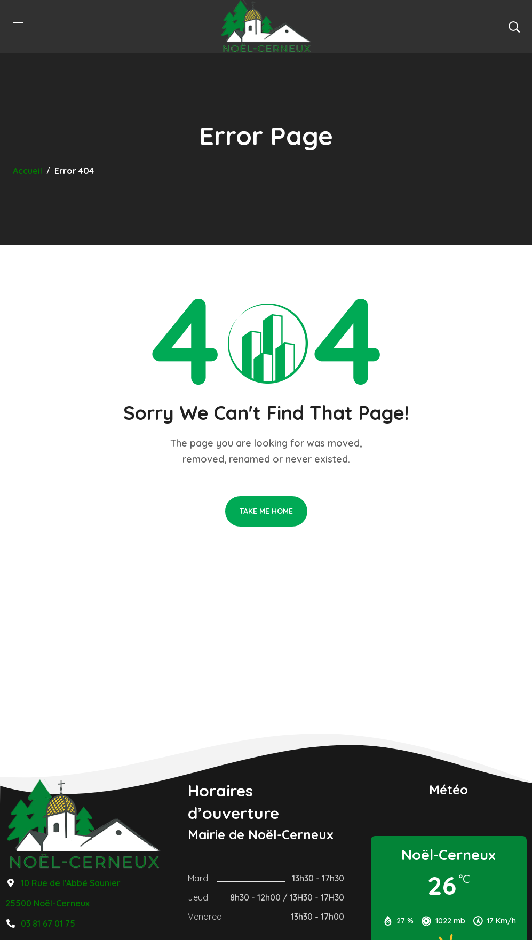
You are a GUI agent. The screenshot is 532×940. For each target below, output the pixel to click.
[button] (514, 26)
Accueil (27, 170)
